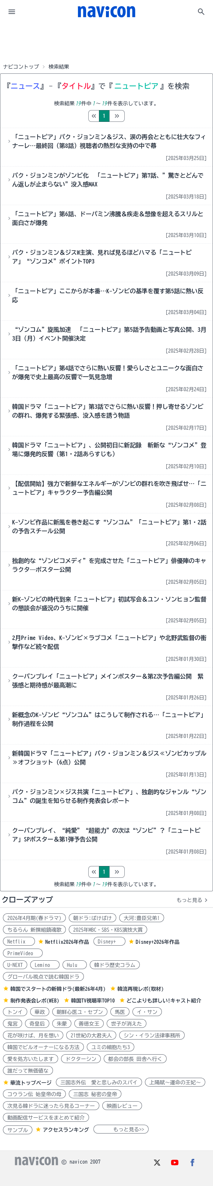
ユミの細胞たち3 (110, 1047)
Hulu (74, 965)
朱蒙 (62, 1023)
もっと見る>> (121, 1129)
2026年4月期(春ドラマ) (34, 918)
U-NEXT (15, 965)
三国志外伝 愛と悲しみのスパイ (99, 1082)
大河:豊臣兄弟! (142, 918)
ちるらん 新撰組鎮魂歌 (34, 929)
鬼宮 (12, 1023)
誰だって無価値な (28, 1070)
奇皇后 (37, 1023)
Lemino (45, 965)
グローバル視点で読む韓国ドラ (43, 976)
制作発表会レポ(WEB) (34, 1000)
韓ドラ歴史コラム (114, 965)
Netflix (19, 941)
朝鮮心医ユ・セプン (80, 1012)
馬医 (120, 1012)
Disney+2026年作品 (158, 942)
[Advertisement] (106, 41)
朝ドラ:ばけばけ (92, 918)
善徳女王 (89, 1023)
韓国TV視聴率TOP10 (93, 1000)
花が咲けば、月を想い (33, 1035)
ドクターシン (80, 1059)
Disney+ (109, 941)
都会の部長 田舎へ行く (135, 1059)
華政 (40, 1012)
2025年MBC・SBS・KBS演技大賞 (108, 929)
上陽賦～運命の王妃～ (175, 1082)
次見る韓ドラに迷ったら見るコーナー (51, 1106)
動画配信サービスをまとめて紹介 (46, 1117)
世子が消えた (126, 1023)
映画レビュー (122, 1106)
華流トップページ (31, 1082)
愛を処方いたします (30, 1059)
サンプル (17, 1130)
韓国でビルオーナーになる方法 (43, 1047)
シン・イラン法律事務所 (152, 1035)
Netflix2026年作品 (67, 942)
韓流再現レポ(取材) (140, 989)
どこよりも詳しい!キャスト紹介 (164, 1000)
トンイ (15, 1012)
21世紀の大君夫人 (91, 1035)
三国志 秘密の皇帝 (95, 1094)
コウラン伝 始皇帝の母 (34, 1094)
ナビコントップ (21, 66)
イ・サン (147, 1012)
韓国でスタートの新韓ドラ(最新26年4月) (58, 989)
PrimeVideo (22, 953)
